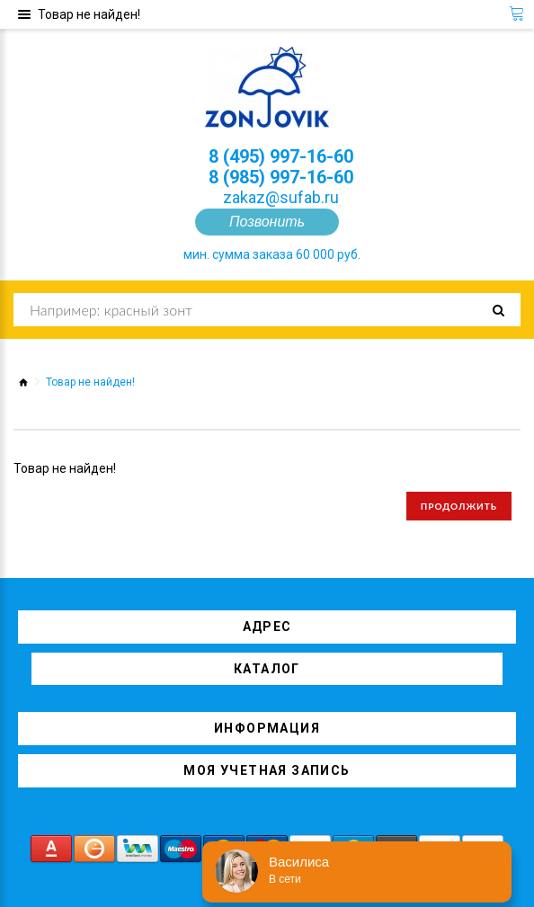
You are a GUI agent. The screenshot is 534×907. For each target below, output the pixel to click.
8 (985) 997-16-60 (281, 177)
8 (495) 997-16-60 (281, 156)
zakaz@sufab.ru (281, 197)
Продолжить (459, 506)
